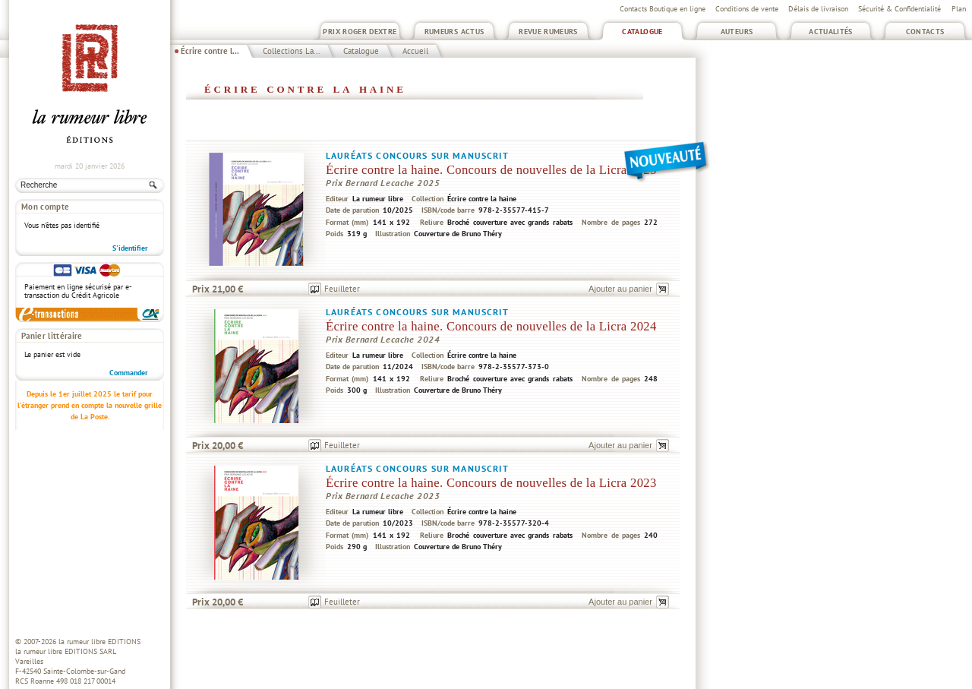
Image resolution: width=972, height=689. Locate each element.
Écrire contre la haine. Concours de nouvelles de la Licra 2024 (491, 326)
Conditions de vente (746, 9)
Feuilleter (342, 288)
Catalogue (642, 31)
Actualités (831, 31)
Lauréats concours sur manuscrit (417, 155)
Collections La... (291, 51)
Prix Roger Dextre (359, 31)
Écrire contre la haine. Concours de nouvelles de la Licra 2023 (491, 483)
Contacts (925, 31)
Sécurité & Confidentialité (899, 9)
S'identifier (130, 248)
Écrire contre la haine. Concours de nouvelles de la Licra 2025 (491, 170)
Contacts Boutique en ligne (662, 9)
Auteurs (737, 31)
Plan (958, 9)
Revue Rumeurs (548, 31)
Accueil (415, 51)
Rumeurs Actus (454, 31)
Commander (128, 373)
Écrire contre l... (210, 51)
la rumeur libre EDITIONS (99, 641)
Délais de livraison (818, 9)
